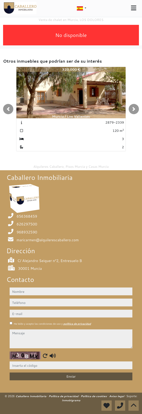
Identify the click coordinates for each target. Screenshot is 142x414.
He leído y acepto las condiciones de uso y (52, 323)
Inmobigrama (71, 400)
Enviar (71, 376)
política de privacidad (77, 323)
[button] (8, 109)
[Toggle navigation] (133, 8)
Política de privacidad (64, 396)
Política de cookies (94, 396)
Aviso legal (117, 396)
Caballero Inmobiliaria (31, 396)
